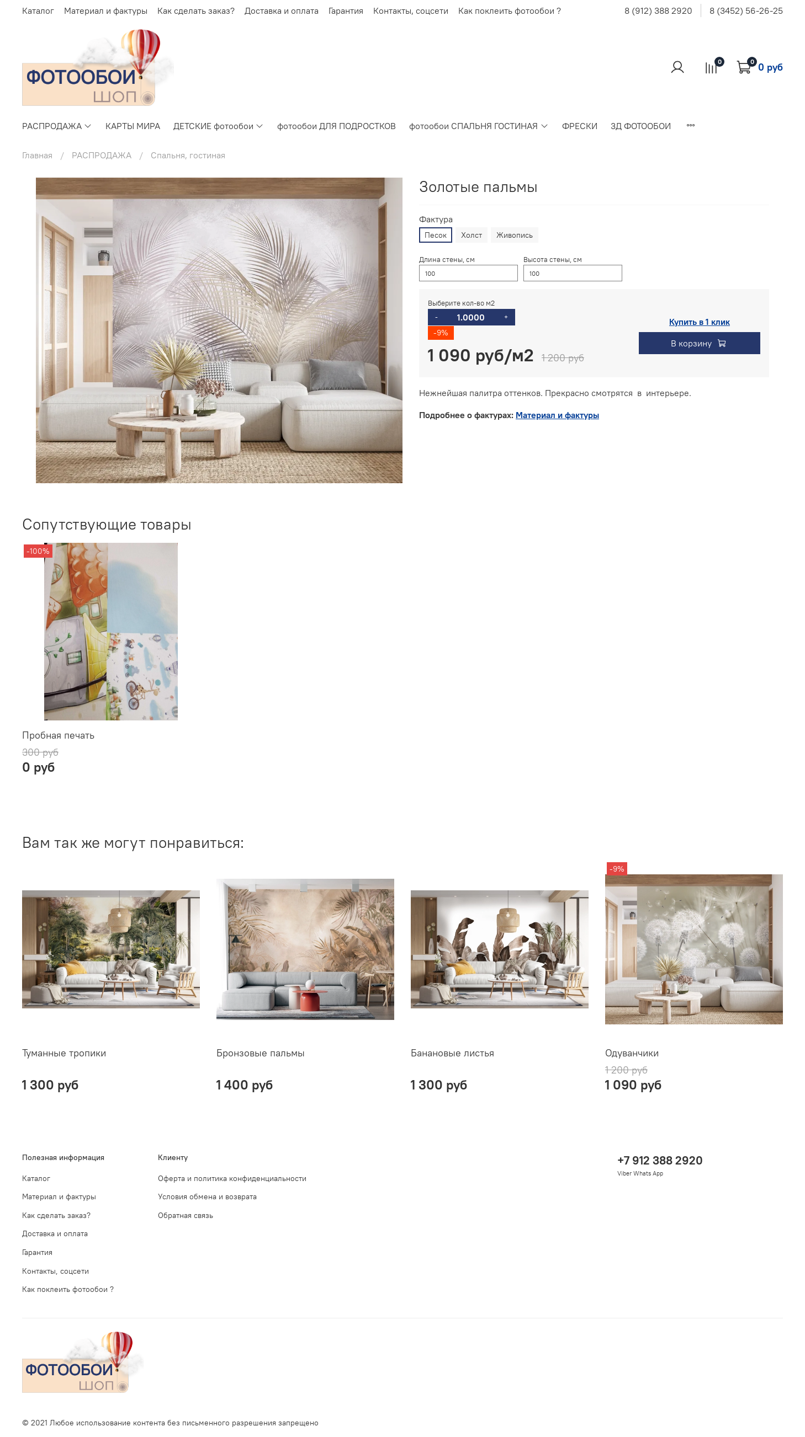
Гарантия (346, 10)
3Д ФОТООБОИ (641, 125)
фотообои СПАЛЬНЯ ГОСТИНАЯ (478, 125)
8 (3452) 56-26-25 (746, 10)
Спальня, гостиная (188, 155)
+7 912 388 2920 (660, 1160)
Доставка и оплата (282, 10)
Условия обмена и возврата (207, 1196)
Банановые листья (452, 1052)
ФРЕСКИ (579, 125)
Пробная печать (58, 735)
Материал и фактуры (105, 10)
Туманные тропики (64, 1052)
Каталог (38, 10)
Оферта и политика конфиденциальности (232, 1178)
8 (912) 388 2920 (658, 10)
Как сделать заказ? (196, 10)
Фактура (436, 219)
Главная (37, 155)
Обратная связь (185, 1215)
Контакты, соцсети (410, 10)
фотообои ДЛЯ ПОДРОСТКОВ (336, 125)
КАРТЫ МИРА (132, 125)
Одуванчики (632, 1052)
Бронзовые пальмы (260, 1052)
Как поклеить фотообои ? (509, 10)
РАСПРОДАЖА (57, 125)
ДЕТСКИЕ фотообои (218, 125)
